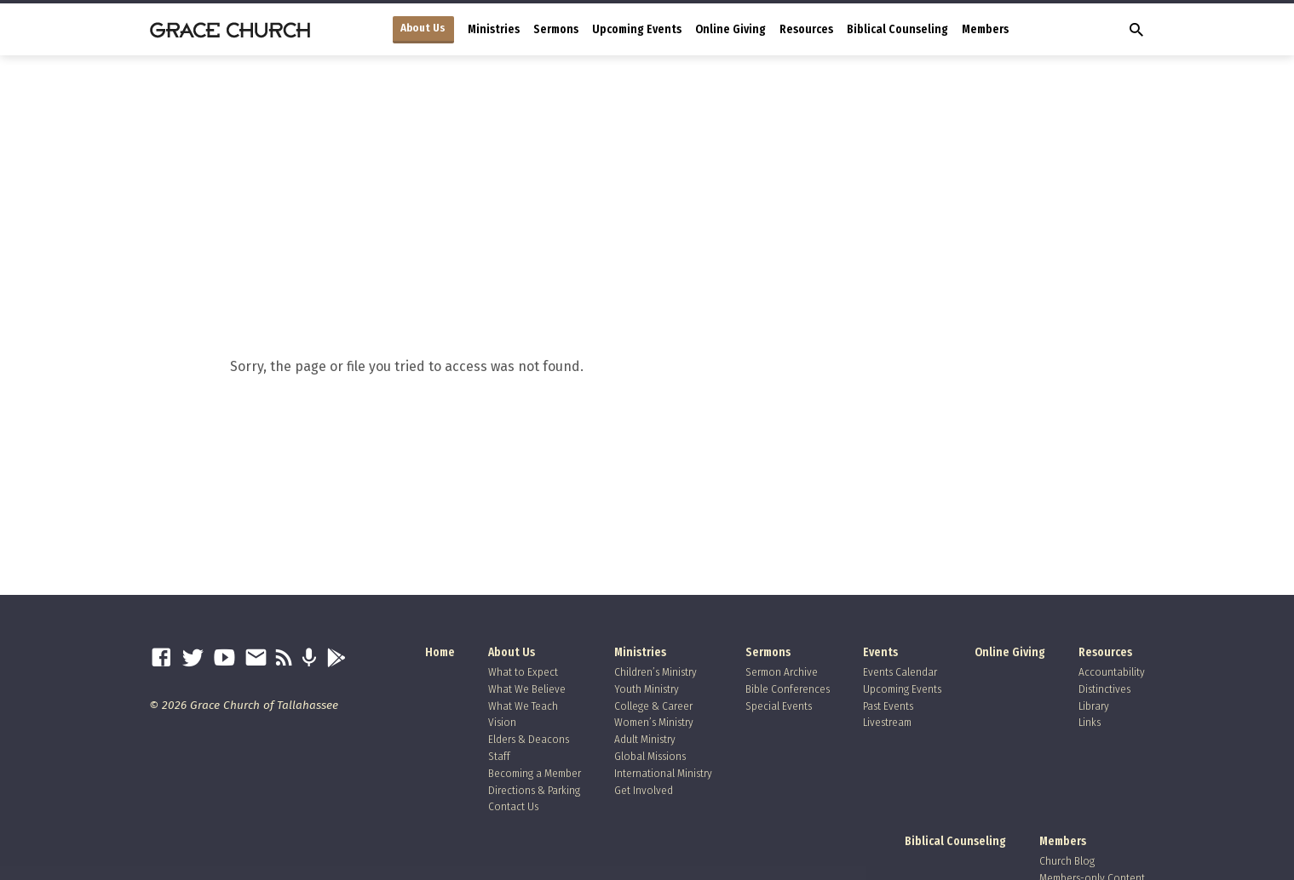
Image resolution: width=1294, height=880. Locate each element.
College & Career (653, 706)
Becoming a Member (534, 773)
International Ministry (663, 773)
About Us (423, 28)
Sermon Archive (781, 672)
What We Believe (527, 689)
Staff (499, 756)
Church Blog (1067, 860)
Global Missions (650, 756)
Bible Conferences (787, 689)
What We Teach (523, 706)
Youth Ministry (646, 689)
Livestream (887, 722)
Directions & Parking (534, 790)
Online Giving (730, 29)
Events (880, 652)
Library (1093, 706)
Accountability (1111, 672)
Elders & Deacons (528, 739)
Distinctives (1104, 689)
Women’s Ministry (653, 722)
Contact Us (513, 806)
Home (440, 652)
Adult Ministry (645, 739)
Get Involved (643, 790)
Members (985, 29)
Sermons (555, 29)
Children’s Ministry (655, 672)
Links (1089, 722)
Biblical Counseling (897, 29)
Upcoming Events (637, 29)
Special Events (778, 706)
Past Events (888, 706)
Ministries (494, 29)
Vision (502, 722)
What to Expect (523, 672)
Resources (806, 29)
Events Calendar (900, 672)
